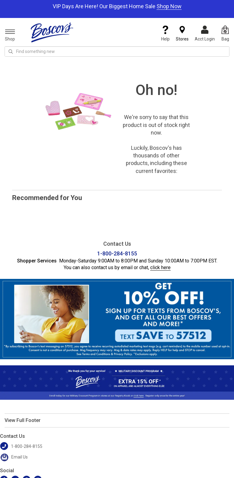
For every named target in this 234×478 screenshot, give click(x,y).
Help (165, 33)
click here (160, 267)
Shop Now (169, 6)
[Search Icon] (11, 51)
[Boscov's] (52, 32)
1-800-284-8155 (117, 253)
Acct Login (205, 33)
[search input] (117, 51)
